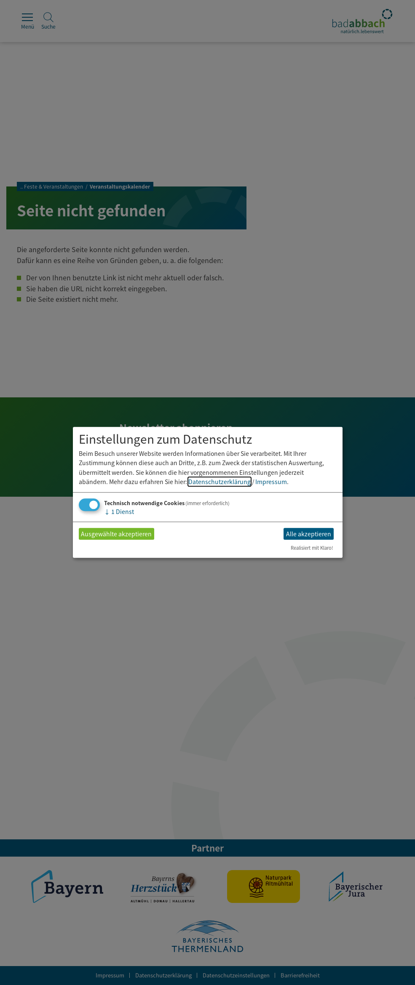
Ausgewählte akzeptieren (116, 534)
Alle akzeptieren (308, 534)
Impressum (271, 481)
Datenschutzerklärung (219, 481)
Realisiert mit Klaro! (312, 548)
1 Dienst (119, 512)
